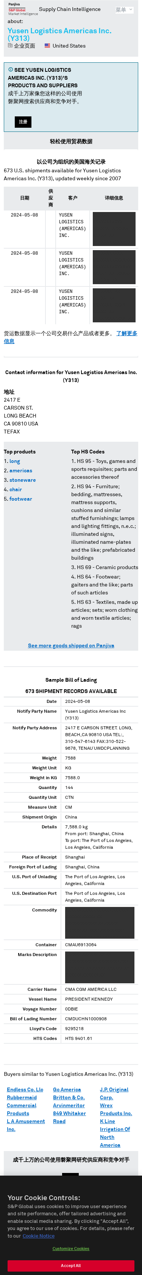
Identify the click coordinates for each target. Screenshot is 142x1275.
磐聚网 (23, 9)
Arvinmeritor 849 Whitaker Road (69, 1113)
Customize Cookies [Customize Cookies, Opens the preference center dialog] (71, 1255)
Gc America (67, 1089)
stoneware (22, 480)
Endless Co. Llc (25, 1089)
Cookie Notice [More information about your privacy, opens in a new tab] (39, 1241)
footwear (20, 499)
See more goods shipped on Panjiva (71, 645)
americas (20, 470)
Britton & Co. (69, 1097)
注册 (23, 122)
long (14, 461)
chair (15, 489)
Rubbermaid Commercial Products (22, 1105)
